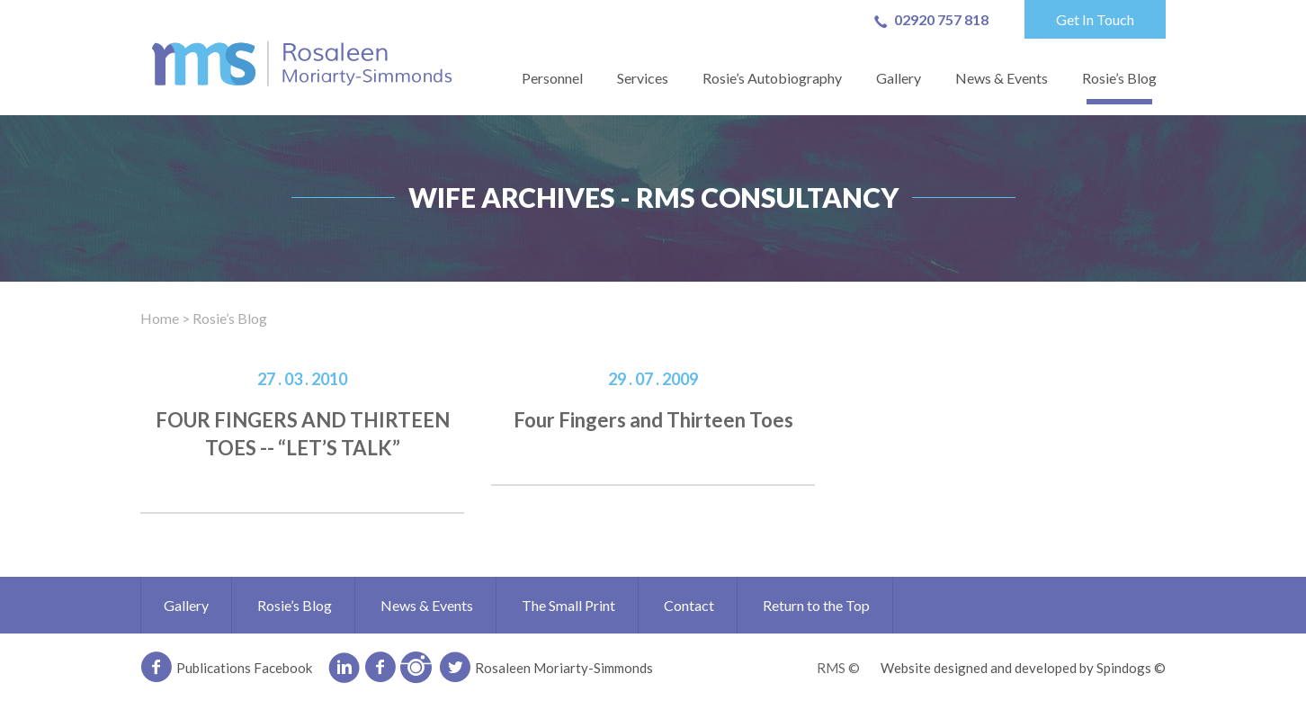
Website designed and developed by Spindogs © (1023, 668)
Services (642, 77)
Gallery (898, 77)
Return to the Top (816, 605)
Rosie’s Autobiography (772, 77)
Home (159, 318)
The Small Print (568, 605)
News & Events (1001, 77)
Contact (689, 605)
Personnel (552, 77)
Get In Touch (1095, 19)
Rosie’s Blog (1119, 77)
